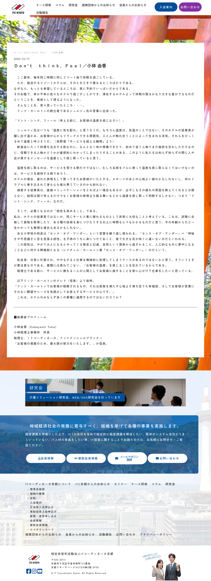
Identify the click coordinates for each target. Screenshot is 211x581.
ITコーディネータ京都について (48, 484)
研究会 (73, 5)
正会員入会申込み (42, 508)
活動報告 (42, 12)
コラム (60, 5)
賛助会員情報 (39, 525)
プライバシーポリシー (156, 535)
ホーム (17, 52)
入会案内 (36, 503)
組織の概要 (37, 494)
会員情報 (36, 521)
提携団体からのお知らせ (98, 5)
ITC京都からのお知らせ (92, 484)
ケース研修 (43, 5)
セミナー (120, 484)
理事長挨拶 (37, 490)
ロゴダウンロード (42, 530)
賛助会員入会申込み (43, 512)
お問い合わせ (126, 535)
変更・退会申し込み (43, 517)
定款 (33, 499)
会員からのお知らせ (133, 5)
